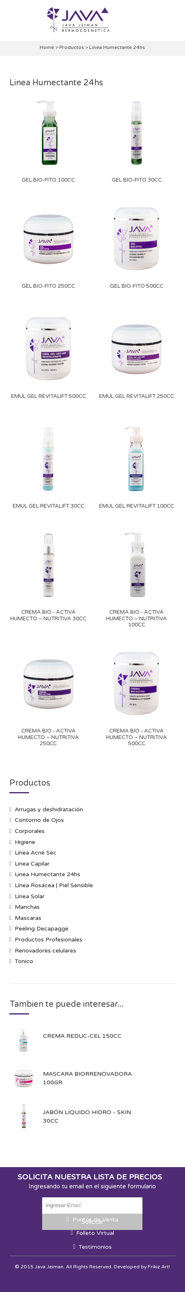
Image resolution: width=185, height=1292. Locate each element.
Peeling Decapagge (41, 928)
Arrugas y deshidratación (49, 809)
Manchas (27, 907)
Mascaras (28, 918)
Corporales (30, 831)
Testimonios (95, 1246)
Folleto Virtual (95, 1233)
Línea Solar (30, 896)
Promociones (95, 1206)
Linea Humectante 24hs (47, 874)
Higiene (25, 842)
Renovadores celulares (45, 950)
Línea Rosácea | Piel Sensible (54, 885)
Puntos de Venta (95, 1219)
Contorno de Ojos (39, 820)
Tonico (24, 961)
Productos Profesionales (48, 939)
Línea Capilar (32, 863)
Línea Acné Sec (35, 852)
